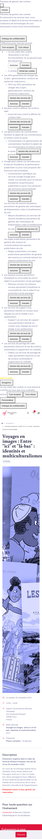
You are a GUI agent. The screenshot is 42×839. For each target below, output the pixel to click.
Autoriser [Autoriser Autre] (14, 127)
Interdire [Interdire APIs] (25, 104)
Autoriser (14, 65)
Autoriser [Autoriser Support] (14, 339)
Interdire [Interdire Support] (25, 339)
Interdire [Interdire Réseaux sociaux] (25, 303)
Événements (10, 423)
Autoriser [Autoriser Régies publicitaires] (14, 270)
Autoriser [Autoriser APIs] (14, 104)
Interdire (25, 65)
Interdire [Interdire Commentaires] (25, 157)
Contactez (7, 812)
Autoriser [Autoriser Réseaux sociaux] (14, 303)
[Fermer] (2, 5)
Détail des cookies (27, 71)
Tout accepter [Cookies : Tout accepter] (8, 47)
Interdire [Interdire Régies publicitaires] (25, 270)
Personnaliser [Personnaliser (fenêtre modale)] (7, 400)
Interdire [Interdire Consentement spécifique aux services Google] (25, 199)
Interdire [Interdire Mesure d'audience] (25, 235)
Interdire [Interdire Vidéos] (25, 372)
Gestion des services (20, 98)
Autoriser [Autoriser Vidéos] (14, 372)
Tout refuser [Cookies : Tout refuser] (23, 47)
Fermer (5, 10)
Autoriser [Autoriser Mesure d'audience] (14, 235)
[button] (21, 834)
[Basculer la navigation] (39, 414)
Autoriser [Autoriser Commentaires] (14, 157)
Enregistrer (6, 382)
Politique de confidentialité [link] (13, 38)
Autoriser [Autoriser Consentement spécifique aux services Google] (14, 199)
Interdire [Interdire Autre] (25, 127)
